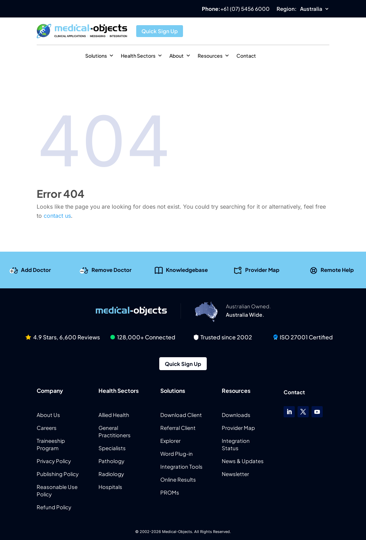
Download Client (181, 414)
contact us (57, 215)
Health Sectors (141, 55)
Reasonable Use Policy (57, 490)
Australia (311, 9)
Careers (47, 427)
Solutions (99, 55)
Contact (246, 55)
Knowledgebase (187, 269)
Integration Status (236, 444)
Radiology (111, 473)
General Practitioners (114, 431)
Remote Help (337, 269)
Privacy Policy (54, 461)
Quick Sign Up (159, 31)
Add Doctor (36, 269)
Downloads (236, 414)
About (180, 55)
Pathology (111, 461)
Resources (213, 55)
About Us (48, 414)
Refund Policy (54, 507)
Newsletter (235, 473)
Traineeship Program (51, 444)
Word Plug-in (176, 453)
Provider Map (262, 269)
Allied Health (113, 414)
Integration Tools (181, 466)
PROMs (169, 492)
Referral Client (178, 427)
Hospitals (110, 486)
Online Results (178, 479)
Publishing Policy (58, 473)
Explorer (170, 440)
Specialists (112, 448)
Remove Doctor (112, 269)
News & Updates (243, 461)
